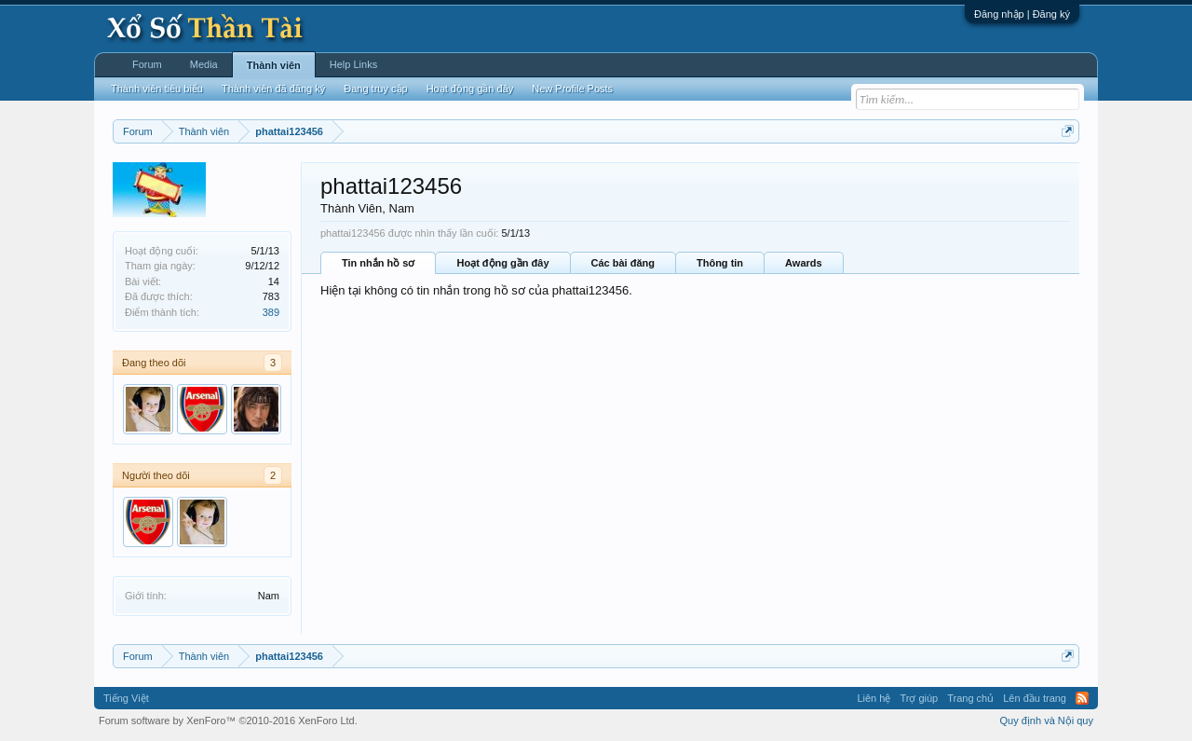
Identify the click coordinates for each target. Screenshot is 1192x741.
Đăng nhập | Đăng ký (1022, 14)
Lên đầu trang (1034, 698)
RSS (1082, 698)
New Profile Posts (572, 88)
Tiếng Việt (126, 698)
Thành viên (274, 65)
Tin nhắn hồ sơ (378, 262)
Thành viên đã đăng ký (273, 88)
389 (271, 312)
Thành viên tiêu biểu (157, 88)
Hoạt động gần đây (502, 262)
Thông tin (720, 262)
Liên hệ (873, 698)
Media (204, 64)
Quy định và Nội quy (1047, 720)
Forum (147, 64)
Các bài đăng (623, 262)
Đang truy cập (375, 88)
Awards (803, 262)
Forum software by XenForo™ (228, 720)
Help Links (353, 64)
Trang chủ (970, 698)
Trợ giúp (919, 698)
